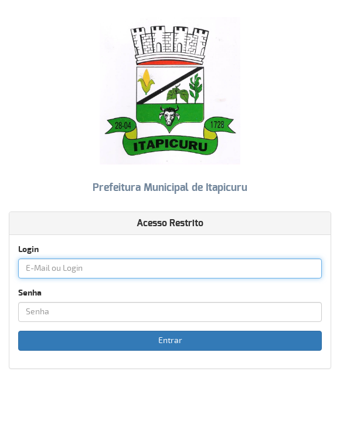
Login (28, 249)
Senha (30, 293)
